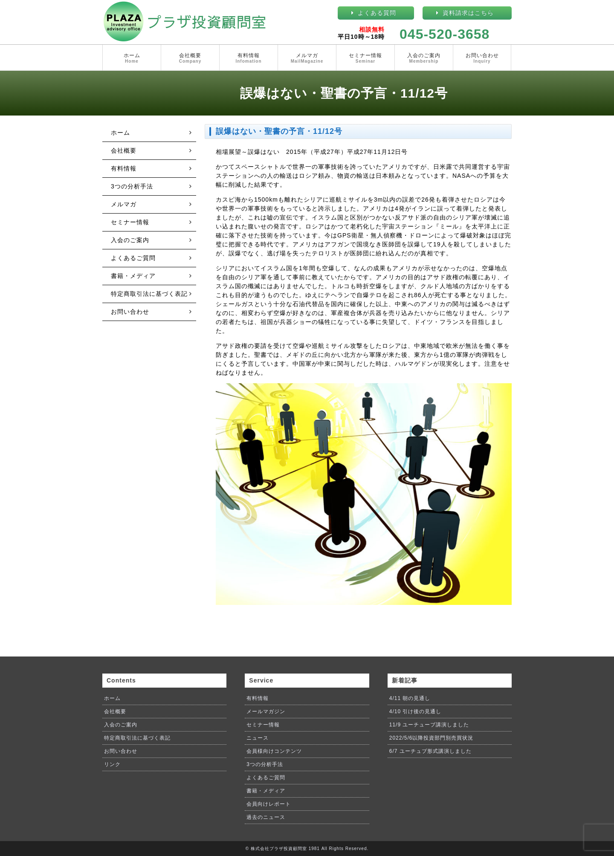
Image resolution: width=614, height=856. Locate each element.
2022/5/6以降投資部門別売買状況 (431, 738)
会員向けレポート (268, 804)
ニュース (257, 738)
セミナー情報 (365, 58)
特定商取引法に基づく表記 (149, 293)
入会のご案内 (424, 58)
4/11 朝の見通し (410, 698)
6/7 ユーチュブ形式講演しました (430, 751)
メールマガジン (265, 711)
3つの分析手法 (132, 186)
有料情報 (249, 58)
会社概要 (190, 58)
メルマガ (307, 58)
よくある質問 (377, 12)
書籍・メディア (133, 275)
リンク (112, 764)
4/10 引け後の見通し (415, 711)
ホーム (132, 58)
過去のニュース (265, 817)
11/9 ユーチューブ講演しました (429, 725)
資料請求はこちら (468, 12)
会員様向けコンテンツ (274, 751)
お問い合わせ (482, 58)
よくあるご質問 (133, 257)
